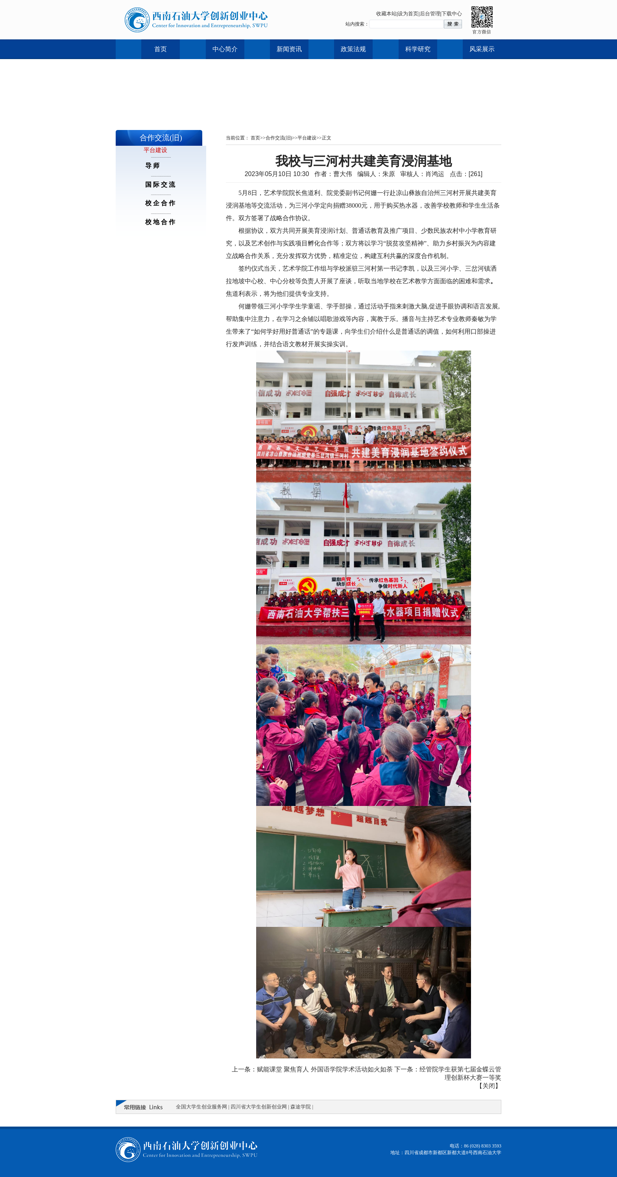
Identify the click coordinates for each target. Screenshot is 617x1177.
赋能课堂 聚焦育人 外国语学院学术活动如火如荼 (325, 1069)
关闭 (488, 1085)
